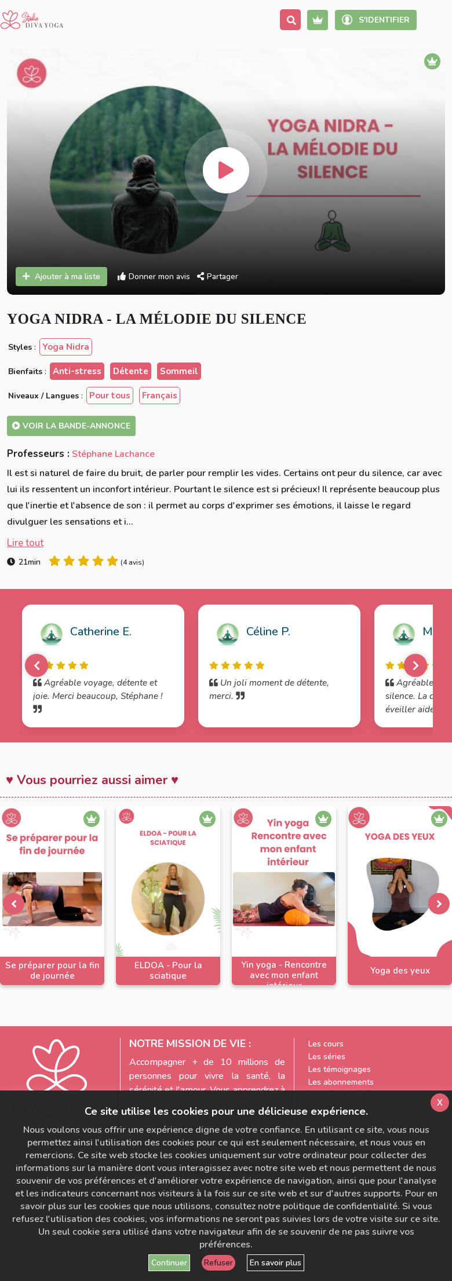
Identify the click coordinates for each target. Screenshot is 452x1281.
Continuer (169, 1262)
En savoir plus (275, 1262)
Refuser (218, 1262)
